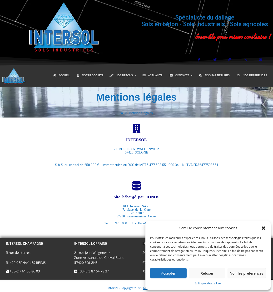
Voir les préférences (246, 273)
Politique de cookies (208, 283)
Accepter (168, 273)
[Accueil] (122, 113)
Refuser (207, 273)
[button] (263, 228)
